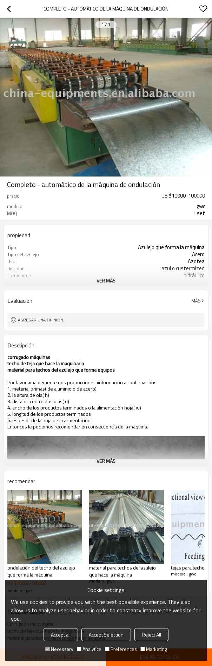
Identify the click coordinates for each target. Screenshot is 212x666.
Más (196, 300)
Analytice (89, 649)
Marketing (153, 649)
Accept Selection (106, 634)
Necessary (59, 649)
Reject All (151, 634)
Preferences (121, 649)
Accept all (61, 634)
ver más (106, 280)
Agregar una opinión (40, 320)
